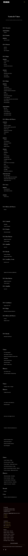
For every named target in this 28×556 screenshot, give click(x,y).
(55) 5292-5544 (7, 522)
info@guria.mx (8, 525)
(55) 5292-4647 (7, 524)
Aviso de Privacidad (14, 543)
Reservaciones (6, 527)
